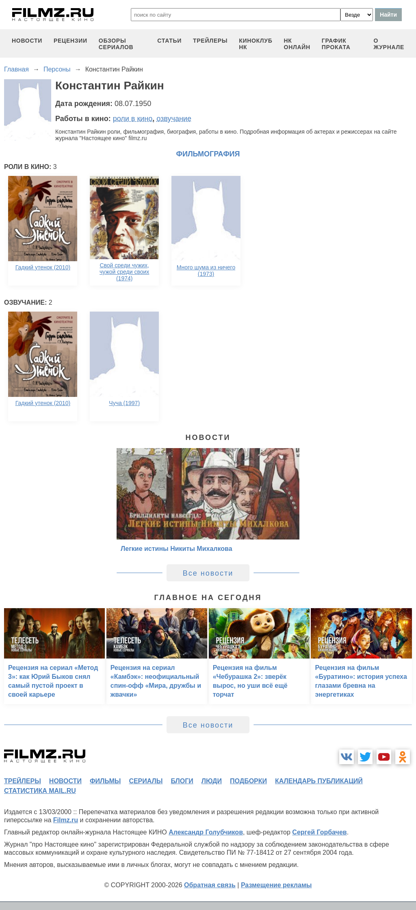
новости (27, 40)
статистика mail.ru (40, 790)
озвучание (173, 119)
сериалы (145, 781)
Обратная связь (210, 885)
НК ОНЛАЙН (297, 43)
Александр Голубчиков (206, 832)
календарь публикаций (319, 781)
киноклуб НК (255, 43)
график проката (336, 43)
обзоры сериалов (116, 43)
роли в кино (133, 119)
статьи (169, 40)
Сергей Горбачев (319, 832)
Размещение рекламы (276, 885)
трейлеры (210, 40)
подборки (248, 781)
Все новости (208, 573)
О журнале (388, 43)
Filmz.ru (65, 820)
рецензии (70, 40)
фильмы (105, 781)
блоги (182, 781)
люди (212, 781)
